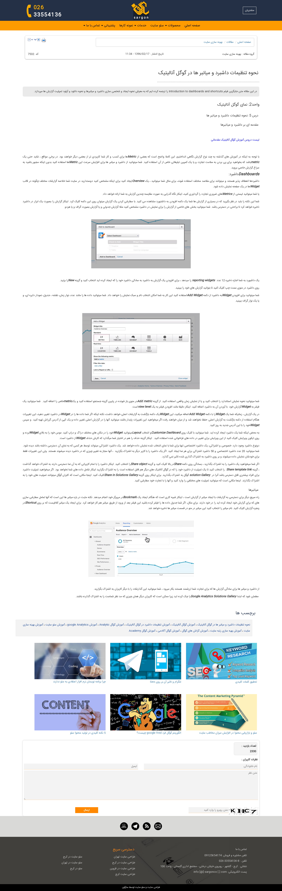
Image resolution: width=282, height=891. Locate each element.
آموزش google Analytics (82, 624)
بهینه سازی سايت (213, 42)
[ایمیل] (158, 826)
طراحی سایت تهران (124, 856)
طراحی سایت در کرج (123, 862)
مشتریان (249, 10)
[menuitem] (190, 25)
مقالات (229, 42)
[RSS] (146, 826)
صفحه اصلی (244, 42)
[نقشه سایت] (124, 826)
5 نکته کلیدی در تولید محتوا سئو (88, 733)
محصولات (174, 25)
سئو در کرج (76, 868)
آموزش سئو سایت (55, 624)
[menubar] (141, 26)
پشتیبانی (109, 25)
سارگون (125, 887)
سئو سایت (157, 25)
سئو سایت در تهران (71, 862)
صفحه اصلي (192, 25)
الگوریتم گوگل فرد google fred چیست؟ (159, 733)
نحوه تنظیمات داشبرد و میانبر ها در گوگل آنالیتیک (223, 624)
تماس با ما (93, 25)
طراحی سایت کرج (125, 874)
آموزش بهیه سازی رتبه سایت (225, 631)
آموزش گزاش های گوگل (195, 631)
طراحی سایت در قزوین (122, 868)
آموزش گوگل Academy (142, 631)
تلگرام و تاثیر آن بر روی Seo (165, 682)
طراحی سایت (153, 887)
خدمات (141, 25)
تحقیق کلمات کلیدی (246, 682)
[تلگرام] (135, 826)
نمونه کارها (126, 25)
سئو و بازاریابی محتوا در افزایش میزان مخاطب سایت (228, 733)
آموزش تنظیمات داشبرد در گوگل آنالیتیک (148, 624)
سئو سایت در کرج (72, 856)
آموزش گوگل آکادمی (169, 631)
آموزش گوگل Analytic (111, 624)
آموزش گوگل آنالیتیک (183, 624)
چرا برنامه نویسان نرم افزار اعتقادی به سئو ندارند (79, 681)
